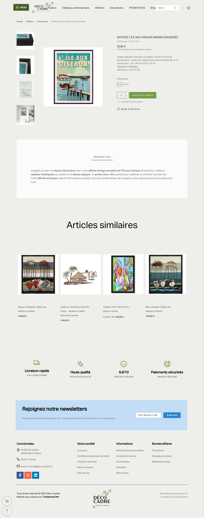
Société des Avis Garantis (174, 497)
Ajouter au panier (142, 95)
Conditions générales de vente (93, 456)
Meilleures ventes (161, 462)
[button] (128, 109)
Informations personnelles (130, 450)
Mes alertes (122, 473)
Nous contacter (85, 467)
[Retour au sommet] (7, 511)
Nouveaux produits (162, 456)
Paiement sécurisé (87, 462)
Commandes (123, 462)
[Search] (167, 8)
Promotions (158, 450)
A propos (82, 450)
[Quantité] (121, 95)
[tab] (102, 157)
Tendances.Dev (51, 497)
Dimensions (122, 79)
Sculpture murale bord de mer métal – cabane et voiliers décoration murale (74, 311)
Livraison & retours (126, 456)
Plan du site (83, 473)
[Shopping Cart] (7, 501)
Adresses (121, 467)
